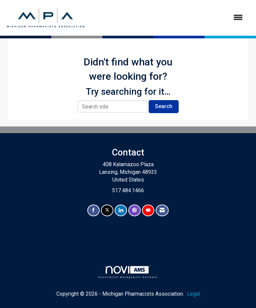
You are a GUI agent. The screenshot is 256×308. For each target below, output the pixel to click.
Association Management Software (128, 272)
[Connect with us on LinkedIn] (121, 210)
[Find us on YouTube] (148, 210)
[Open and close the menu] (167, 18)
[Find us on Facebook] (93, 210)
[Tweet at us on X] (107, 210)
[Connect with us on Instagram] (134, 210)
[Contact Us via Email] (162, 210)
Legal (193, 294)
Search (163, 106)
